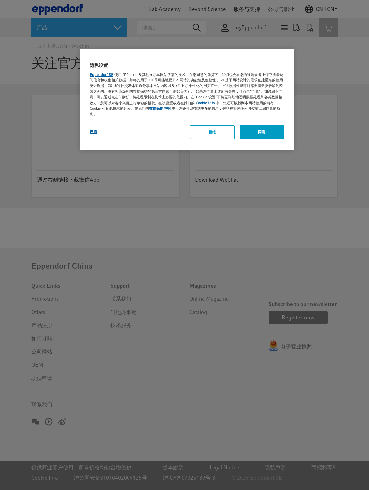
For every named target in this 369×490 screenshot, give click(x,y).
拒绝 (212, 132)
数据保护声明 (160, 108)
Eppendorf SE (101, 74)
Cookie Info (205, 103)
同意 (262, 132)
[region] (187, 99)
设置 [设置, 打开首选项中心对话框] (93, 131)
